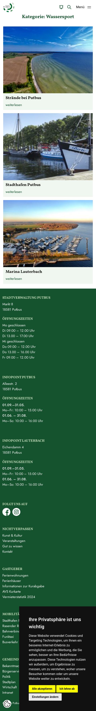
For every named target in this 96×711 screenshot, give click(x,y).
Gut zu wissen (12, 546)
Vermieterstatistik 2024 (18, 596)
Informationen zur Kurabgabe (23, 586)
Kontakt (7, 551)
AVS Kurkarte (11, 591)
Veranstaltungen (13, 540)
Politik (6, 676)
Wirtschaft (9, 687)
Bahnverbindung (14, 631)
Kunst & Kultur (12, 535)
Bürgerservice (12, 671)
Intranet (7, 692)
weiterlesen (14, 104)
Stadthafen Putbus (15, 620)
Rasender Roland (14, 625)
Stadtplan (9, 682)
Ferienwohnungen (15, 575)
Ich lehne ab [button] (67, 688)
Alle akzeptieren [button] (42, 688)
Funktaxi (8, 636)
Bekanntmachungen (16, 665)
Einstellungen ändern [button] (45, 696)
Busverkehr (10, 642)
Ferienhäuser (11, 580)
